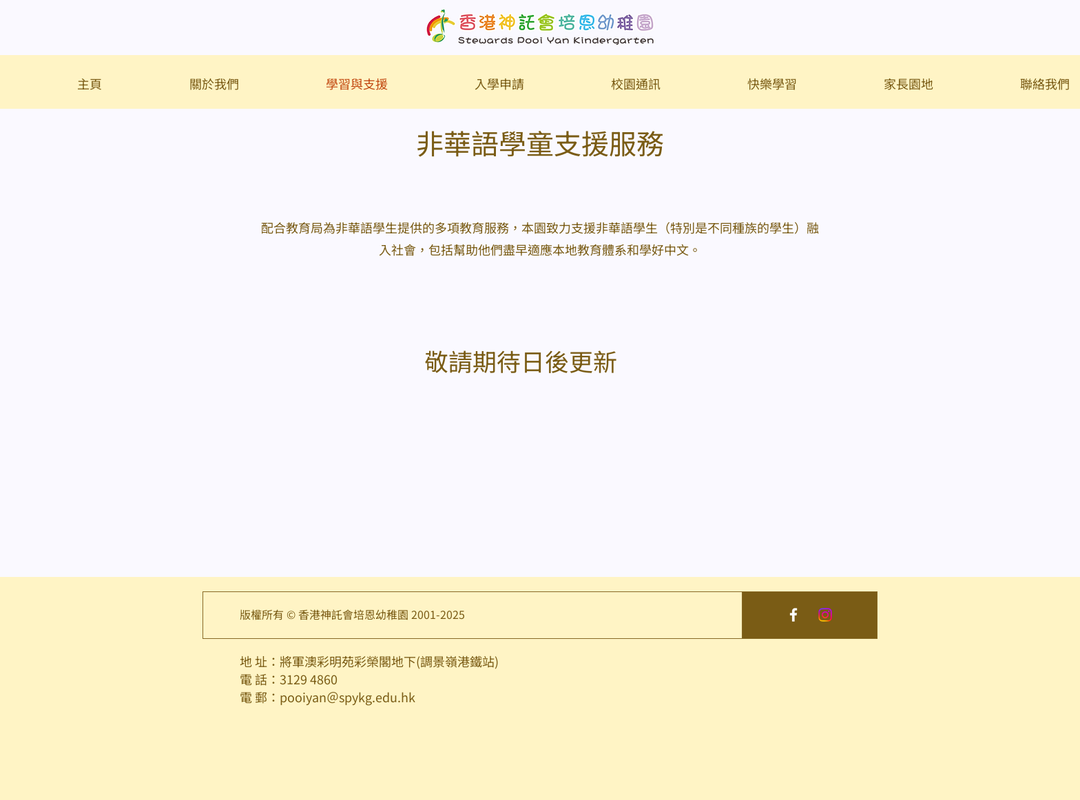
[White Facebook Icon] (793, 615)
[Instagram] (825, 615)
